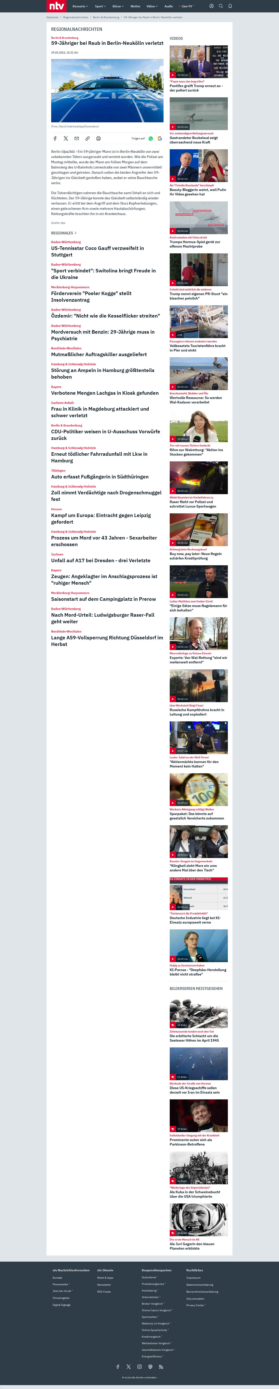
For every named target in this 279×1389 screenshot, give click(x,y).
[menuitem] (87, 6)
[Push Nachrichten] (230, 6)
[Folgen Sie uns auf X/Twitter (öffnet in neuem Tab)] (129, 1367)
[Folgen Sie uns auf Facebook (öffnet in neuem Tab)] (118, 1367)
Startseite (52, 17)
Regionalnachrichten (75, 17)
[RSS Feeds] (161, 1367)
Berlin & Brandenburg (106, 17)
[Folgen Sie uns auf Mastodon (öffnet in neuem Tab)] (150, 1367)
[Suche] (221, 6)
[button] (107, 93)
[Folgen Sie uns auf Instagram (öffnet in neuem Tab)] (139, 1367)
